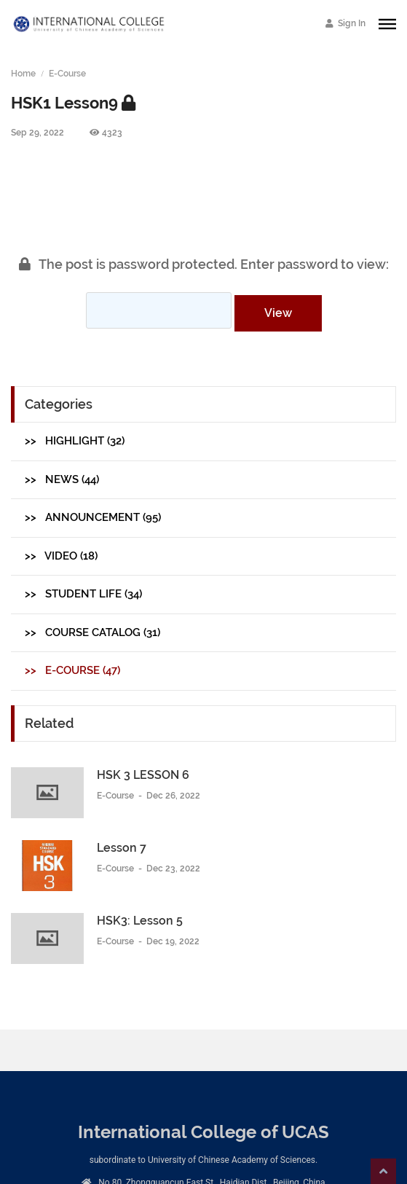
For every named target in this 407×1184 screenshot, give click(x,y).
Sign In (345, 23)
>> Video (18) (61, 555)
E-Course (67, 73)
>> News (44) (62, 479)
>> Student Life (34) (83, 593)
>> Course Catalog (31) (92, 632)
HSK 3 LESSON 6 (143, 775)
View (278, 313)
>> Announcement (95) (93, 517)
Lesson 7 (121, 848)
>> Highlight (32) (75, 440)
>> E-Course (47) (72, 670)
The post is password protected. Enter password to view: (204, 264)
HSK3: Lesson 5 (140, 921)
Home (23, 73)
